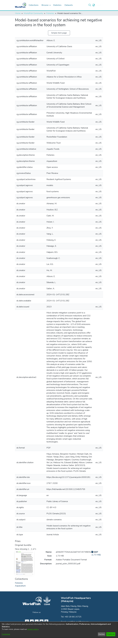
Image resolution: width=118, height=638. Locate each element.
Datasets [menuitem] (68, 5)
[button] (89, 5)
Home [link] (18, 13)
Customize (6, 634)
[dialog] (59, 630)
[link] (19, 583)
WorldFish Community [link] (33, 13)
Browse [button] (45, 5)
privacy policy (32, 629)
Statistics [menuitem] (57, 5)
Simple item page (59, 32)
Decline (101, 634)
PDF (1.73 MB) (96, 553)
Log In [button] (99, 5)
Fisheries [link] (50, 13)
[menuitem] (46, 5)
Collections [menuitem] (33, 5)
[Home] (20, 5)
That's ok (111, 634)
